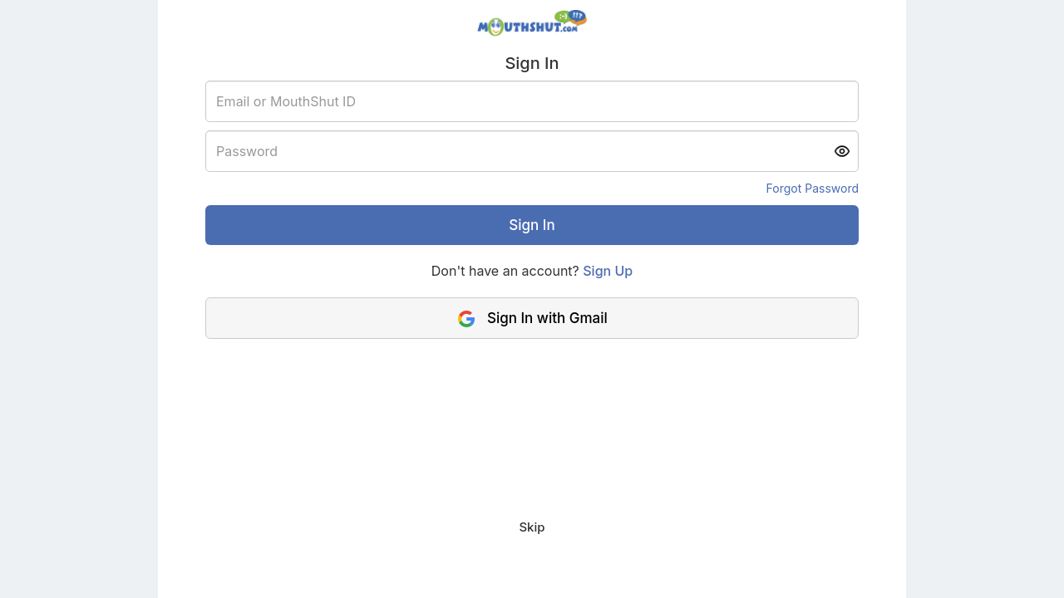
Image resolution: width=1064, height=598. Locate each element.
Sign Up (608, 270)
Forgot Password (812, 188)
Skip (531, 527)
